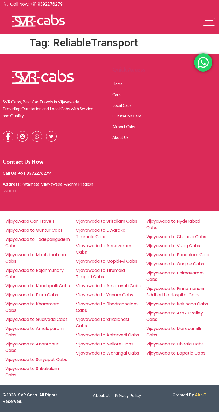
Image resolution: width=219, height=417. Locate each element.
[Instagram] (22, 136)
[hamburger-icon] (209, 22)
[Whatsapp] (37, 136)
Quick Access (128, 69)
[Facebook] (8, 136)
